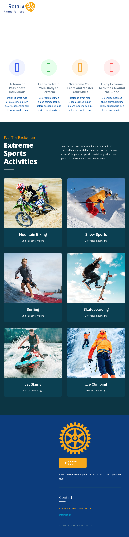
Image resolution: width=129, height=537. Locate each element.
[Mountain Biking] (33, 180)
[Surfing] (33, 255)
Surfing (33, 309)
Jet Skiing (32, 384)
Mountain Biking (33, 234)
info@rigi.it (65, 514)
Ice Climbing (96, 384)
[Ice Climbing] (96, 330)
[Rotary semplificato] (20, 2)
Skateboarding (96, 309)
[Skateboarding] (96, 255)
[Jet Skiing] (33, 330)
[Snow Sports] (96, 180)
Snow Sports (96, 234)
